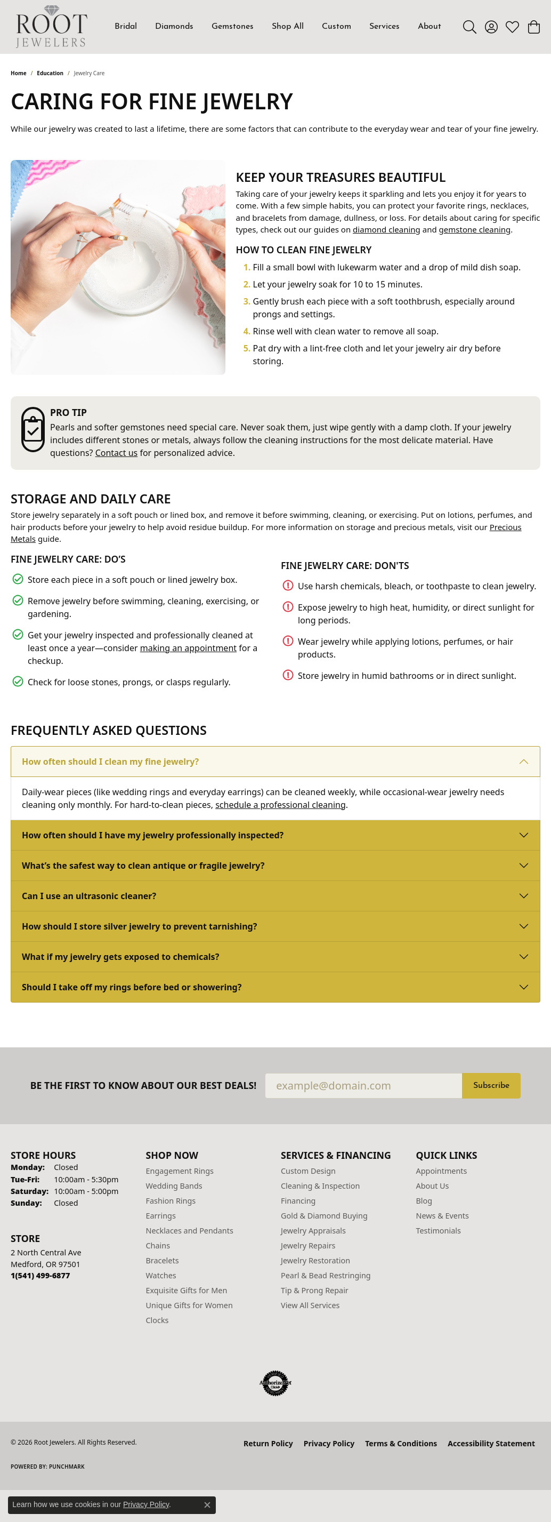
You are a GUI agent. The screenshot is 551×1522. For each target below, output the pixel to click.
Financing (298, 1201)
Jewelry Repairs (308, 1245)
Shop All (288, 26)
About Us (432, 1186)
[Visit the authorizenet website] (275, 1383)
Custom (336, 26)
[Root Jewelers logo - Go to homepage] (51, 26)
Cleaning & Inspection (320, 1186)
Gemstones (233, 26)
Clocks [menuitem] (157, 1320)
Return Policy (268, 1443)
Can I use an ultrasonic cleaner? (89, 896)
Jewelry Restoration (315, 1260)
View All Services (310, 1305)
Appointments (441, 1171)
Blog (424, 1201)
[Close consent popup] (207, 1505)
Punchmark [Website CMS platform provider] (67, 1466)
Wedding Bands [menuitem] (174, 1186)
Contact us (116, 453)
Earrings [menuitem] (161, 1216)
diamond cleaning (386, 229)
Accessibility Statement (491, 1443)
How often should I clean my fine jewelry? (110, 761)
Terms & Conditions (401, 1443)
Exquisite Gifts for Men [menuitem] (187, 1290)
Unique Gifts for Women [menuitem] (189, 1305)
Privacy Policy (329, 1443)
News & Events (442, 1216)
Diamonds (174, 26)
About (429, 26)
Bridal (126, 26)
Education (50, 73)
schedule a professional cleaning (280, 805)
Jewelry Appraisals (313, 1230)
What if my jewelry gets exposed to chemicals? (120, 957)
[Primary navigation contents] (278, 26)
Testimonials (438, 1230)
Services (384, 26)
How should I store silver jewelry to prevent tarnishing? (139, 926)
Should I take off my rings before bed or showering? (131, 987)
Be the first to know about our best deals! (143, 1085)
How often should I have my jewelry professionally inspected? (152, 835)
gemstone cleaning (475, 229)
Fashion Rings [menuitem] (171, 1201)
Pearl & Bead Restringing (326, 1275)
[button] (469, 26)
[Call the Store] (40, 1275)
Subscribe (491, 1086)
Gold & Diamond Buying (324, 1216)
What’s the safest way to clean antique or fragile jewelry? (143, 865)
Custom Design (308, 1171)
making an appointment (188, 648)
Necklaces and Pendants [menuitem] (189, 1230)
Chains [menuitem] (158, 1245)
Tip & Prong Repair (315, 1290)
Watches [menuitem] (161, 1275)
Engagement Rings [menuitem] (180, 1171)
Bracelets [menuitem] (162, 1260)
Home (19, 73)
